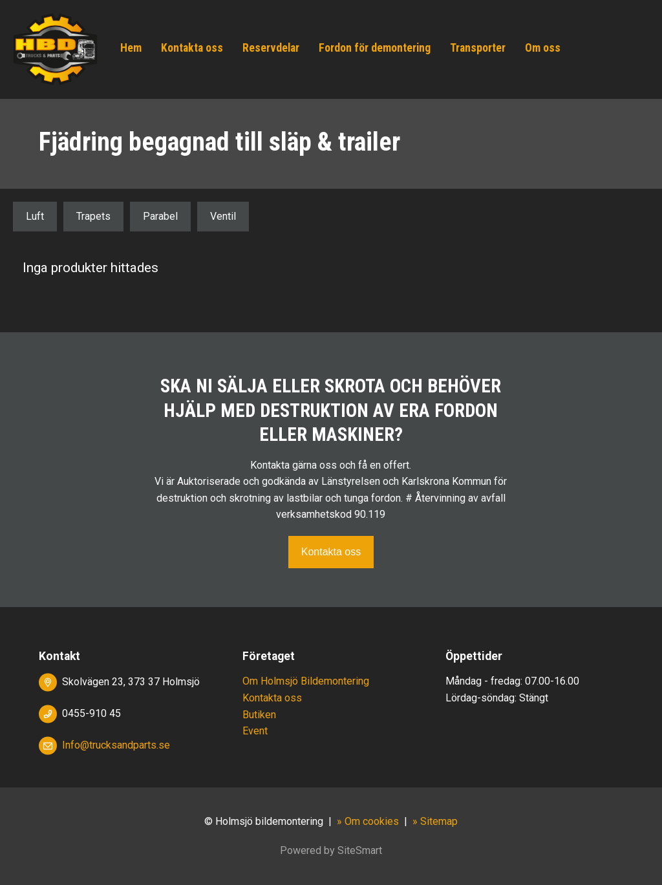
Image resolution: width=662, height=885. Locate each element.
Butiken (259, 715)
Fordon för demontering (375, 47)
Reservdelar (270, 47)
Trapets (93, 216)
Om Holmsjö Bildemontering (305, 681)
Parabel (160, 216)
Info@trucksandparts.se (116, 745)
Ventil (223, 216)
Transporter (478, 47)
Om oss (543, 47)
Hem (131, 47)
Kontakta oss (192, 47)
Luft (35, 216)
